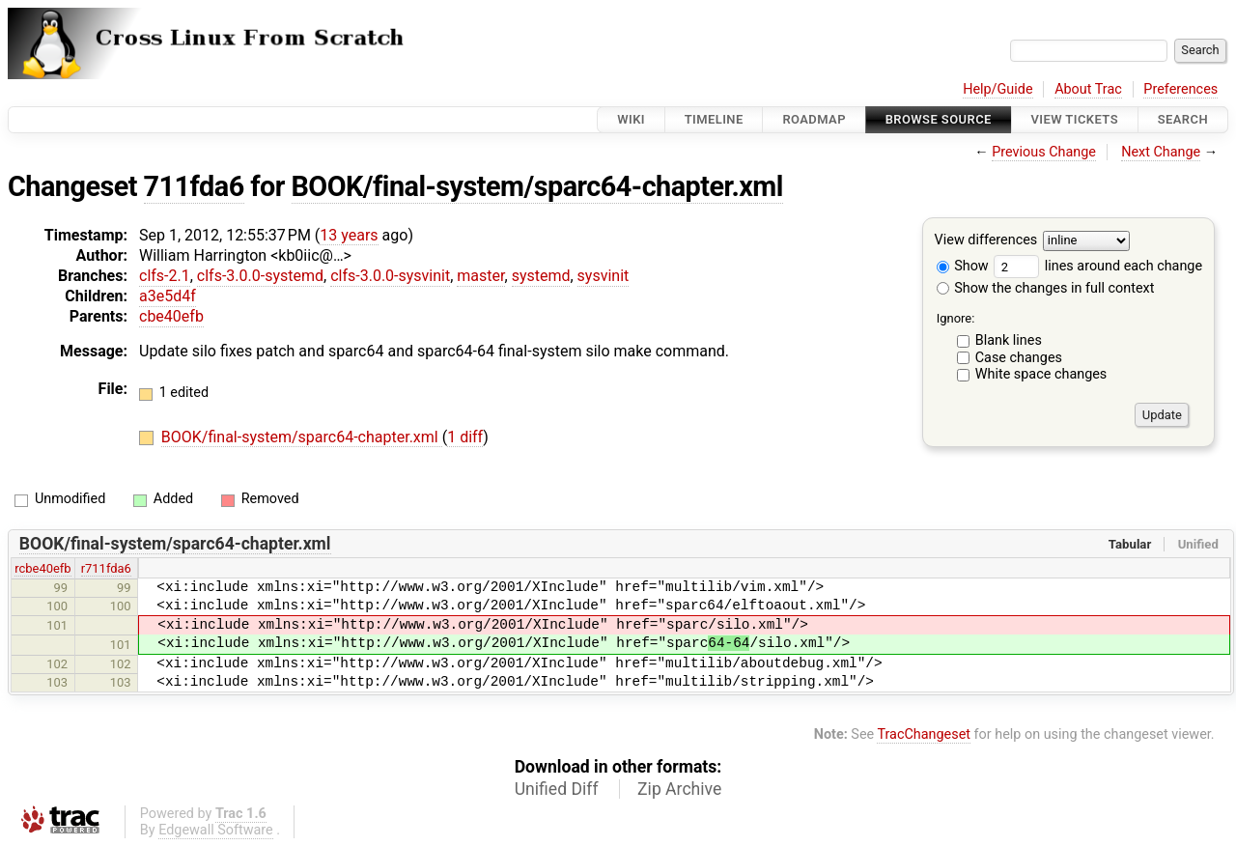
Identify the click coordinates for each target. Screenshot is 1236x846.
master (480, 276)
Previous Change (1044, 152)
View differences (986, 241)
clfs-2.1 (164, 276)
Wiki (631, 119)
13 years (349, 235)
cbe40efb (171, 316)
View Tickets (1074, 119)
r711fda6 (106, 568)
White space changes (1041, 374)
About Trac (1088, 89)
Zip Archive (679, 789)
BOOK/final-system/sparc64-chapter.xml (537, 186)
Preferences (1180, 89)
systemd (541, 276)
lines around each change (1098, 266)
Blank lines (1008, 340)
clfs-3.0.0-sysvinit (390, 276)
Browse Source (938, 119)
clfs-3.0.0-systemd (260, 276)
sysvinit (603, 276)
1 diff (465, 437)
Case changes (1018, 358)
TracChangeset (923, 734)
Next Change (1160, 152)
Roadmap (814, 119)
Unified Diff (557, 789)
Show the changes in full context (1046, 288)
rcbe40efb (42, 568)
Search (1183, 119)
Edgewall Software (215, 830)
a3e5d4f (167, 296)
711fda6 (194, 186)
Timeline (714, 119)
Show (963, 266)
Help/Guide (997, 89)
